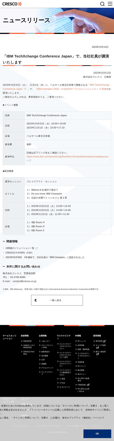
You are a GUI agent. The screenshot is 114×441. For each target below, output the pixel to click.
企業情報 (43, 336)
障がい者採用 (101, 352)
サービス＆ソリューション (9, 337)
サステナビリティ (64, 337)
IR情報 (78, 336)
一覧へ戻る (55, 300)
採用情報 (97, 336)
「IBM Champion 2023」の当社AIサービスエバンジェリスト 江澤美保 (71, 89)
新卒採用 (99, 341)
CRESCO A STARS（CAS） (20, 253)
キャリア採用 (101, 345)
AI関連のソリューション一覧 (20, 248)
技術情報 (25, 336)
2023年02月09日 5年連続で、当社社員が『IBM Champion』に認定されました (45, 257)
